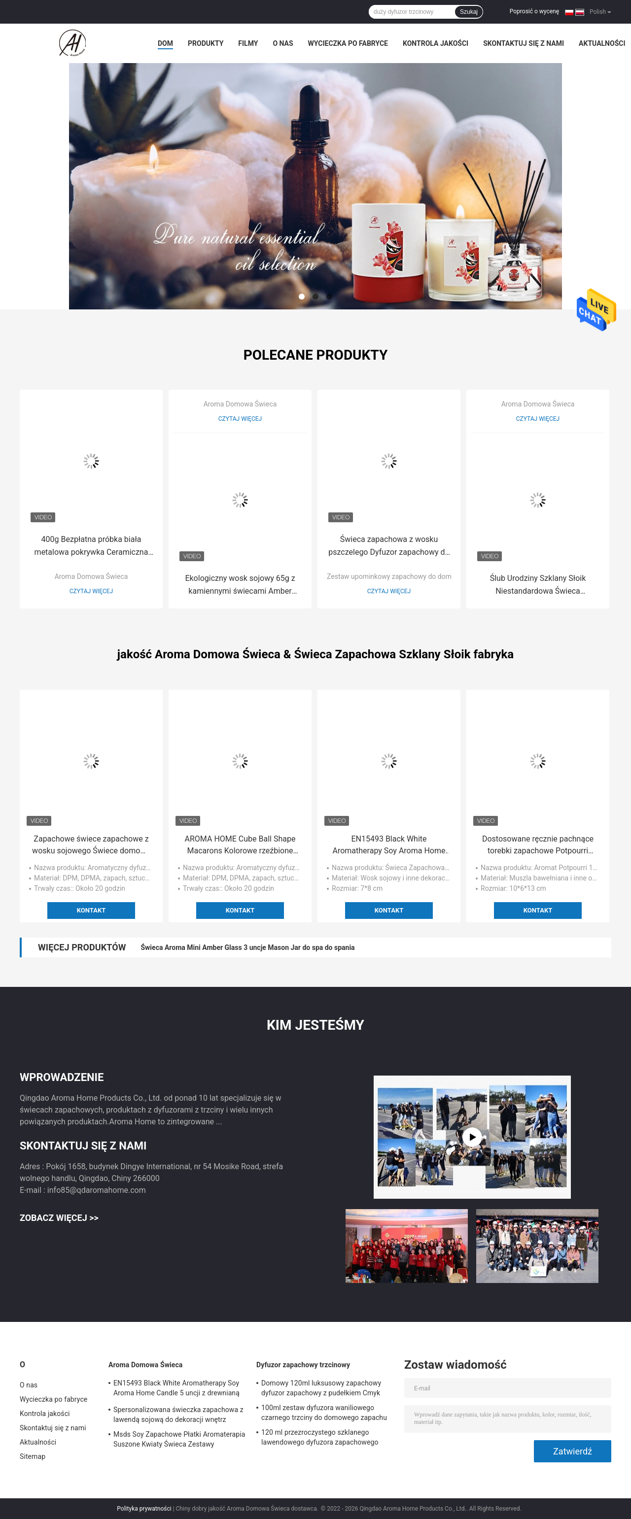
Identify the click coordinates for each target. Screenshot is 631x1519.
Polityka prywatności (144, 1508)
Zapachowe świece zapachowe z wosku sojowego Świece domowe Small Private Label (91, 845)
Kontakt (91, 910)
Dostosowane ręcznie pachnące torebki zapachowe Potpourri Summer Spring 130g (538, 845)
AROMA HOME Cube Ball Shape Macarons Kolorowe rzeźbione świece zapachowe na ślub (240, 845)
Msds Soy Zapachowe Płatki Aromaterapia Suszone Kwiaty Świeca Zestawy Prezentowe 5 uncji (179, 1440)
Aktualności (602, 43)
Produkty (205, 43)
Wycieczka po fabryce (348, 43)
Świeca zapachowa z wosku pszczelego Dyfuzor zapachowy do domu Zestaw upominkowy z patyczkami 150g (388, 547)
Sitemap (32, 1456)
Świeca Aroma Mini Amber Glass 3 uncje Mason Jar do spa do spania (247, 947)
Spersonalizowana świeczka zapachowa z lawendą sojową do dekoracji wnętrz (178, 1414)
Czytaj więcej (91, 591)
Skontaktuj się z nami (523, 43)
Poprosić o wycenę (534, 11)
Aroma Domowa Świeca (91, 576)
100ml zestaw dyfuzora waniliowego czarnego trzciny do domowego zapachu (324, 1412)
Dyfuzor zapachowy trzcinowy (303, 1365)
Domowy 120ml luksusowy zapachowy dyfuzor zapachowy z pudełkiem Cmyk (321, 1388)
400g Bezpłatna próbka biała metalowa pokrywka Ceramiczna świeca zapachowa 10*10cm (91, 547)
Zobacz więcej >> (59, 1218)
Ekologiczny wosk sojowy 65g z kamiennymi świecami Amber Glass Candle (240, 586)
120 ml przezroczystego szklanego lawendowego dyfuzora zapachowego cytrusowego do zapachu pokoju (319, 1438)
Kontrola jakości (435, 43)
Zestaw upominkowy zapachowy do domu (391, 576)
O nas (283, 43)
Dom (165, 43)
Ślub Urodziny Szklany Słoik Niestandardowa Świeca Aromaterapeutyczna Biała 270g (538, 586)
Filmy (248, 43)
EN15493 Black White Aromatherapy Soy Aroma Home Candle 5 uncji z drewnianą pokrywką (389, 845)
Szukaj (469, 11)
